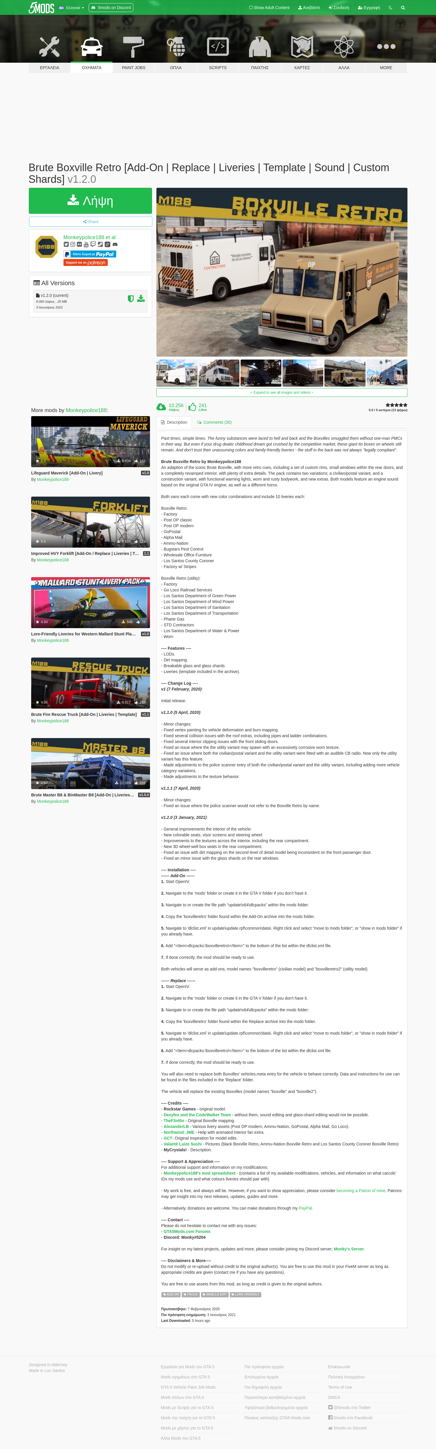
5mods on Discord (347, 1428)
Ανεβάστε (309, 7)
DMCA (334, 1397)
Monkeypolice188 (86, 410)
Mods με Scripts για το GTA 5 (187, 1407)
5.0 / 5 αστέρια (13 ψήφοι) (388, 410)
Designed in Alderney (48, 1364)
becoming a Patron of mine (361, 1190)
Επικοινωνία (339, 1366)
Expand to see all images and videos (282, 392)
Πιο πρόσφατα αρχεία (264, 1366)
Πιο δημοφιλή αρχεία (263, 1387)
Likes (203, 409)
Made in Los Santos (47, 1370)
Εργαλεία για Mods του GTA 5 (187, 1366)
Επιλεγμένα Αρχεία (262, 1377)
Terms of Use (340, 1387)
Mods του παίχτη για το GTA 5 (188, 1417)
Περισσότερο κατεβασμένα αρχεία (275, 1397)
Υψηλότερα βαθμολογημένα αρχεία (276, 1407)
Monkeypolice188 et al (89, 237)
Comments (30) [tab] (214, 422)
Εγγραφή (369, 7)
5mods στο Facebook (350, 1417)
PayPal (305, 1208)
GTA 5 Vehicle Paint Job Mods (188, 1387)
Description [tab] (174, 422)
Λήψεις (174, 409)
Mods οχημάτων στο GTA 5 (185, 1377)
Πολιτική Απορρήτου (346, 1377)
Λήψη (90, 201)
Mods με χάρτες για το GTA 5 (187, 1428)
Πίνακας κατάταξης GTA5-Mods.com (277, 1417)
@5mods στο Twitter (349, 1407)
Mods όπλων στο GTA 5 (182, 1397)
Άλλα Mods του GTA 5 (181, 1438)
